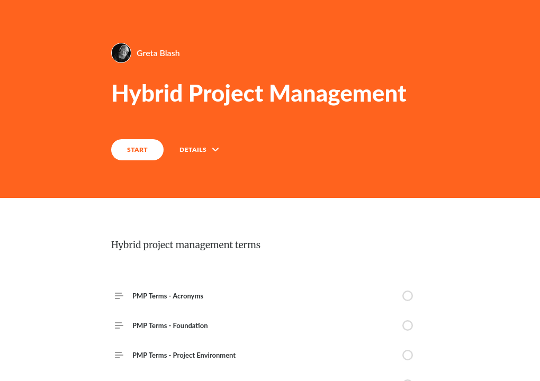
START (137, 149)
